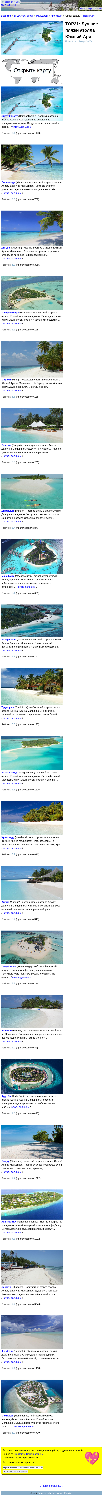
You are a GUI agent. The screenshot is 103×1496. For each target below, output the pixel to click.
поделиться (88, 16)
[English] (68, 1493)
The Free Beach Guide (10, 5)
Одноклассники (34, 1454)
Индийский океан (24, 15)
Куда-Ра (6, 1096)
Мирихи (6, 379)
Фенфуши (7, 1351)
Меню (99, 9)
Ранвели (6, 1030)
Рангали (6, 445)
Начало (83, 9)
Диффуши (7, 510)
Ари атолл (56, 15)
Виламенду (8, 182)
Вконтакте (19, 1454)
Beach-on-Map (11, 2)
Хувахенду (7, 837)
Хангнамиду (8, 1221)
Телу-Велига (8, 966)
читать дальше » (21, 127)
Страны (91, 9)
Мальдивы (42, 15)
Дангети (6, 1287)
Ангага (5, 902)
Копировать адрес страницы (15, 1471)
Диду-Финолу (9, 116)
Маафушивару (10, 312)
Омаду (5, 1161)
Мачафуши (7, 576)
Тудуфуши (7, 707)
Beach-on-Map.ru (46, 1493)
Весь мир (6, 15)
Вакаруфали (8, 639)
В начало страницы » (51, 1486)
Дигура (5, 247)
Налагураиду (9, 772)
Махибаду (7, 1415)
